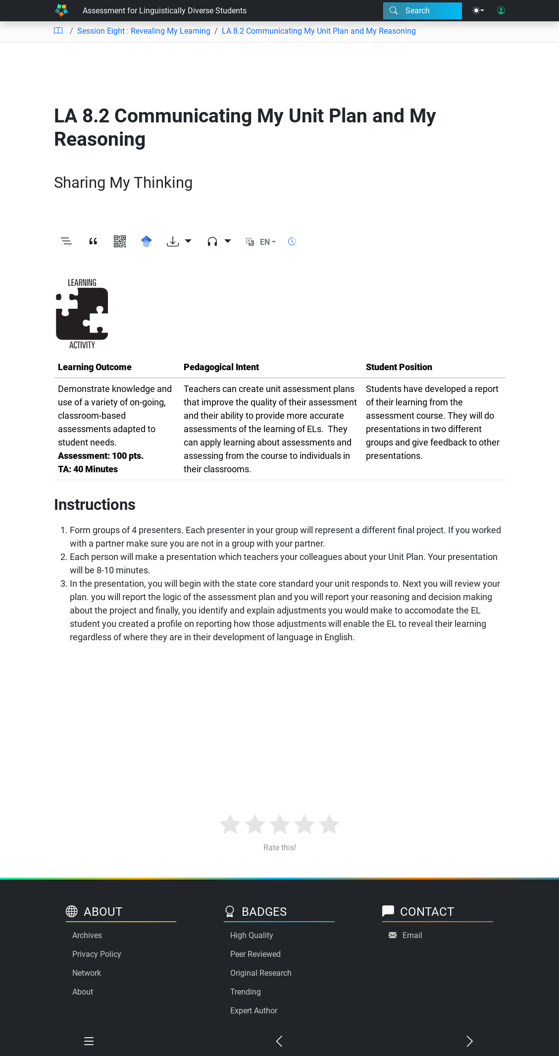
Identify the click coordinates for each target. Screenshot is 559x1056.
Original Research (261, 973)
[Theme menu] (478, 10)
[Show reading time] (292, 241)
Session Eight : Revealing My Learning (143, 31)
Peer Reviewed (255, 954)
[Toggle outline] (66, 242)
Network (86, 973)
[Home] (61, 10)
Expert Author (253, 1010)
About (82, 992)
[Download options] (179, 242)
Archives (87, 935)
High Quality (251, 935)
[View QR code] (119, 242)
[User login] (501, 10)
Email (412, 935)
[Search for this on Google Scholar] (146, 242)
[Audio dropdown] (219, 242)
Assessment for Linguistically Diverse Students (165, 10)
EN (265, 242)
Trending (245, 992)
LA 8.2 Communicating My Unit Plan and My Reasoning (319, 31)
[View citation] (93, 242)
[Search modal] (422, 10)
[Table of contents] (58, 31)
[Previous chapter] (279, 1042)
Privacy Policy (96, 954)
